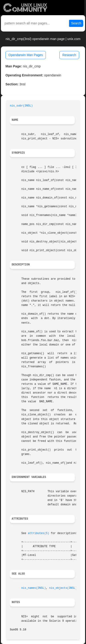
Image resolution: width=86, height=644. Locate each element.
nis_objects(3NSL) (63, 588)
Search (76, 23)
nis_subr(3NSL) (21, 105)
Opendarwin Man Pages (25, 55)
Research (69, 55)
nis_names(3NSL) (33, 588)
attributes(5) (38, 533)
